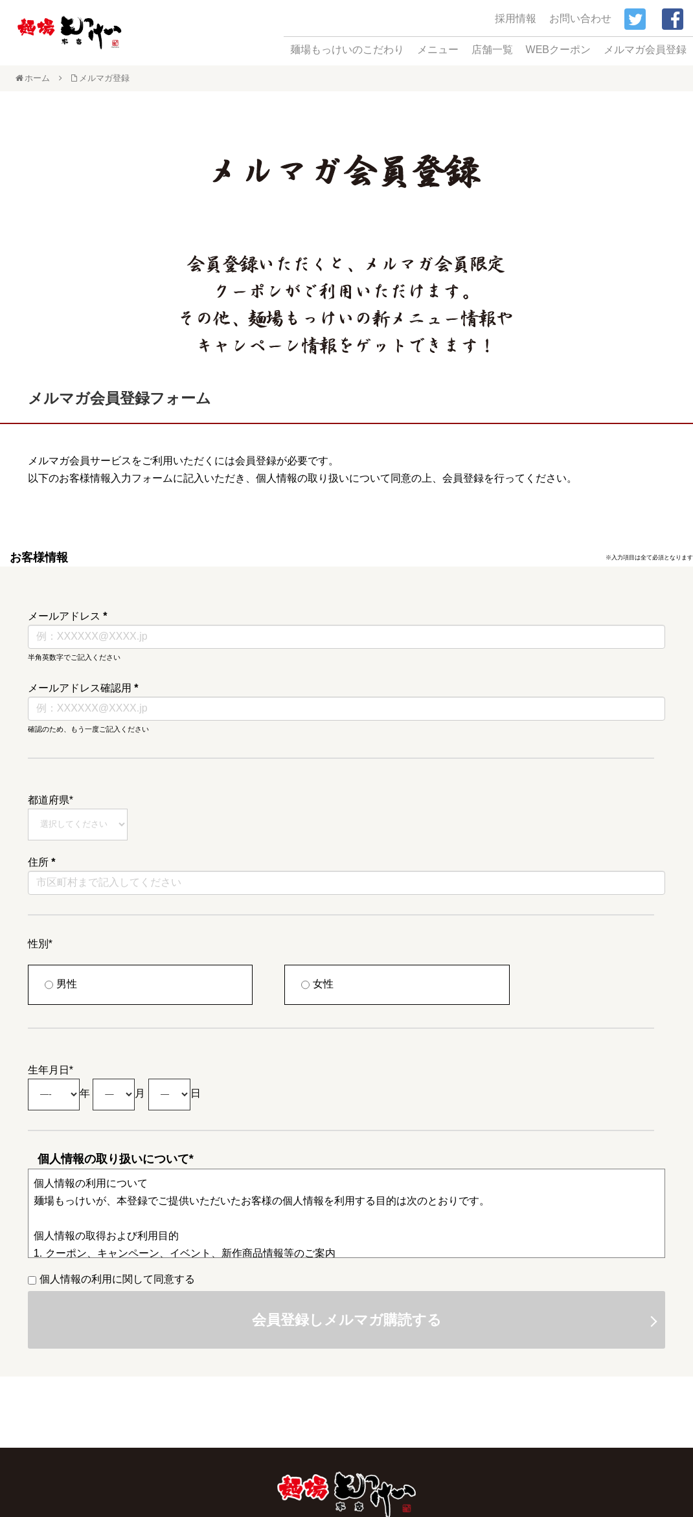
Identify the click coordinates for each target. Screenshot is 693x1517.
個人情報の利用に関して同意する (111, 1279)
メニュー (438, 49)
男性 (61, 984)
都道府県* (50, 799)
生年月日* (50, 1069)
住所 (42, 862)
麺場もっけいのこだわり (347, 49)
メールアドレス (68, 616)
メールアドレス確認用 (83, 687)
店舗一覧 (492, 49)
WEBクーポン (558, 49)
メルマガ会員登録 (645, 49)
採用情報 (515, 18)
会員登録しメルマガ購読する (347, 1320)
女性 (317, 984)
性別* (40, 943)
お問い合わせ (580, 18)
